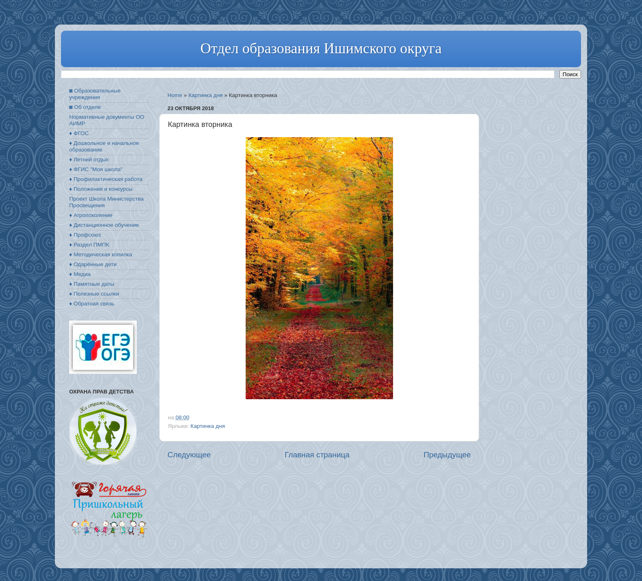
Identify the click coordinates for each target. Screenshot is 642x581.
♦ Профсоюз (85, 235)
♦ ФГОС (79, 133)
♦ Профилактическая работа (105, 179)
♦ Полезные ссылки (94, 294)
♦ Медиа (79, 274)
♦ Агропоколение (91, 215)
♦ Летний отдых (89, 159)
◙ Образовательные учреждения (94, 94)
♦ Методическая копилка (100, 254)
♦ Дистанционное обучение (104, 225)
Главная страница (317, 454)
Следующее (189, 454)
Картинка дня (205, 95)
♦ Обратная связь (91, 304)
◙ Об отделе (85, 107)
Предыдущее (447, 454)
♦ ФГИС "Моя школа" (95, 169)
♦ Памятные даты (91, 284)
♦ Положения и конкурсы (100, 189)
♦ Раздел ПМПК (89, 245)
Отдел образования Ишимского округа (320, 48)
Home (174, 95)
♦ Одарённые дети (93, 264)
